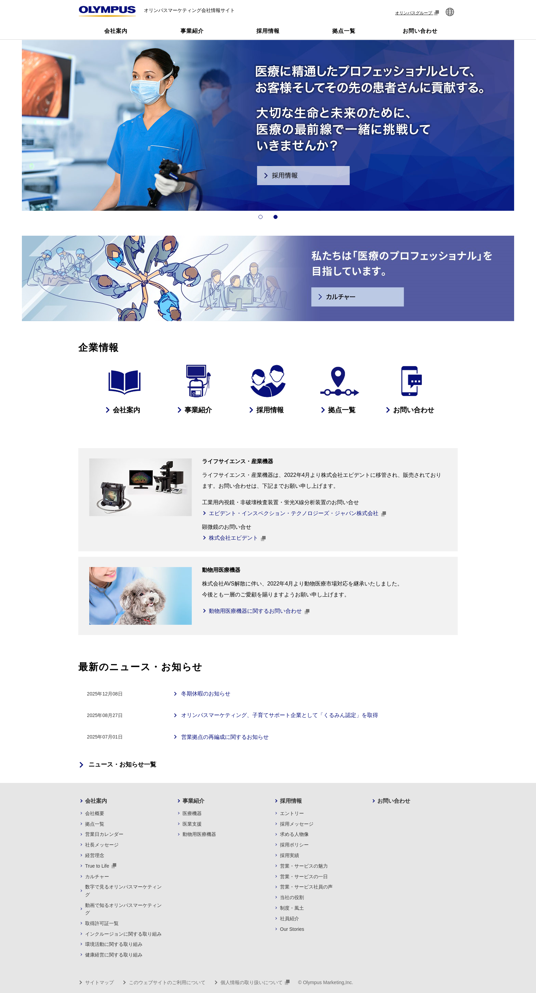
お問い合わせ (393, 801)
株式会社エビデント (237, 538)
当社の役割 (292, 897)
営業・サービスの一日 (304, 876)
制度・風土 (292, 908)
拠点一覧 (94, 824)
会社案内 (96, 801)
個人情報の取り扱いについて (255, 982)
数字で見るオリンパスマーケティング (123, 890)
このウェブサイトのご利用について (167, 982)
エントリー (292, 813)
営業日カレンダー (104, 834)
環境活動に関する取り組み (114, 944)
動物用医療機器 (199, 834)
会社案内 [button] (116, 31)
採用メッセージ (296, 824)
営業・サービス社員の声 (306, 886)
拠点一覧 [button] (344, 31)
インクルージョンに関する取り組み (123, 934)
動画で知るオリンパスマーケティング (123, 908)
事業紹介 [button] (192, 31)
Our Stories (292, 929)
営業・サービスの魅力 (304, 866)
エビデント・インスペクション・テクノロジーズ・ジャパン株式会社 (297, 513)
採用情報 (291, 801)
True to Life (100, 866)
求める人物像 (294, 834)
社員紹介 (289, 918)
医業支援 (192, 824)
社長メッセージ (102, 844)
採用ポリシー (294, 844)
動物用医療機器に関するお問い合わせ (259, 611)
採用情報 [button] (268, 31)
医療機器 (192, 813)
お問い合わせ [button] (420, 31)
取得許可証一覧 (102, 923)
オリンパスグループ (417, 13)
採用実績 (289, 855)
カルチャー (97, 876)
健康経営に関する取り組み (114, 954)
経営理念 (94, 855)
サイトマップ (99, 982)
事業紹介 (193, 801)
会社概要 (94, 813)
